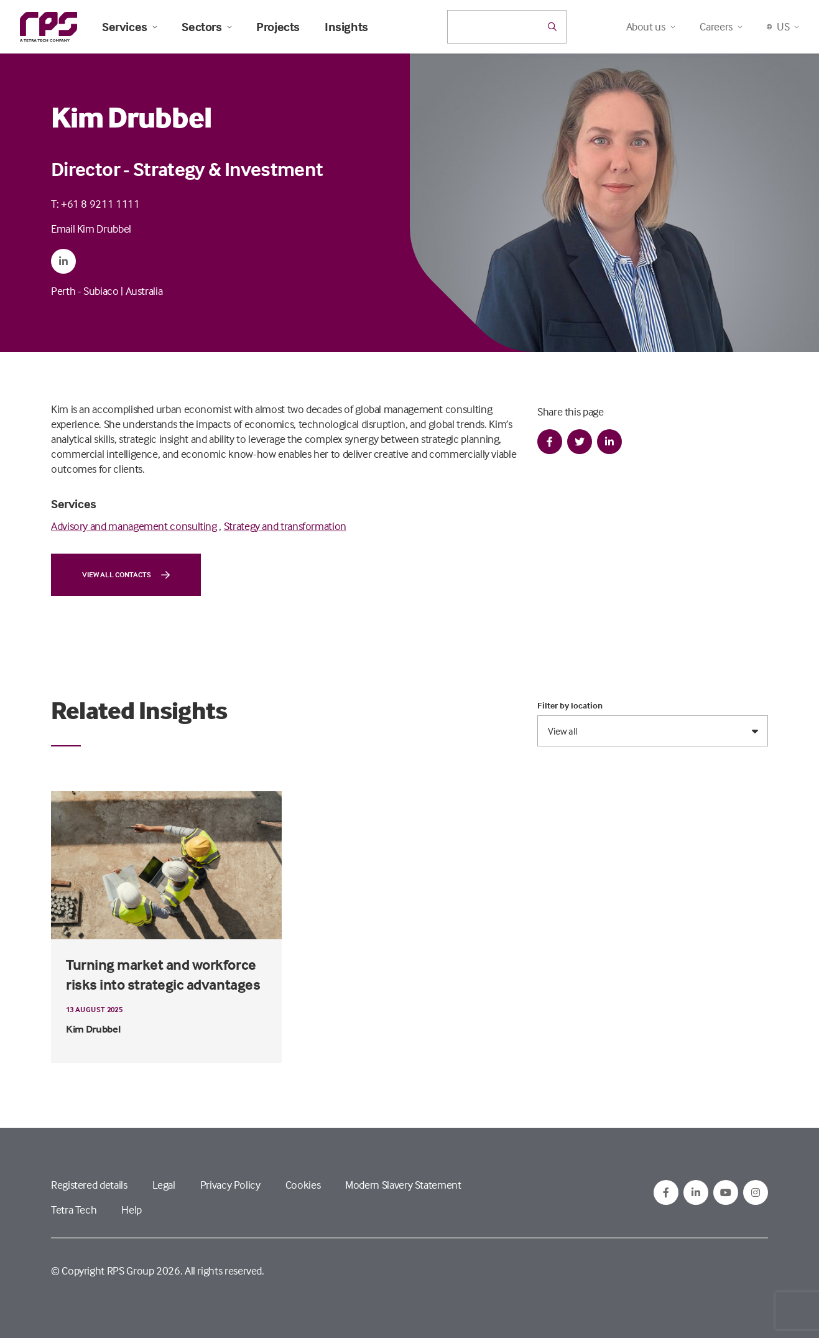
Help (131, 1209)
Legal (163, 1185)
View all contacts (126, 575)
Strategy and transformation (285, 526)
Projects (278, 26)
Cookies (302, 1185)
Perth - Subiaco (85, 291)
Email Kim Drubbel (91, 228)
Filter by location (570, 705)
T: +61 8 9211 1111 (95, 204)
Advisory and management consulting (134, 526)
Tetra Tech (73, 1209)
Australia (144, 291)
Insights (346, 26)
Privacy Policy (230, 1185)
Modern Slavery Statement (403, 1185)
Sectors (206, 26)
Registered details (89, 1185)
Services (129, 26)
